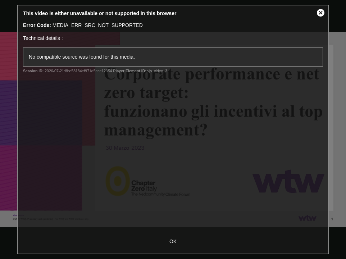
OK (173, 241)
